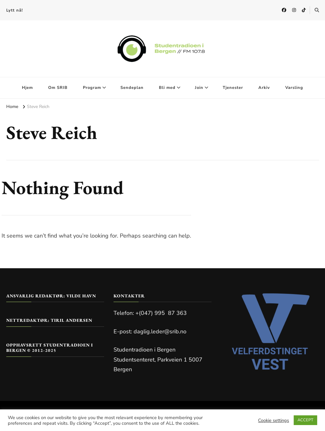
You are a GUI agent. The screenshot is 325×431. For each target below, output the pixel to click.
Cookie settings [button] (273, 420)
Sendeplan (132, 87)
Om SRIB (58, 87)
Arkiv (264, 87)
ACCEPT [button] (305, 420)
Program (92, 87)
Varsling (294, 87)
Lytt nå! (14, 10)
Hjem (27, 87)
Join (199, 87)
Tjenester (233, 87)
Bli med (167, 87)
